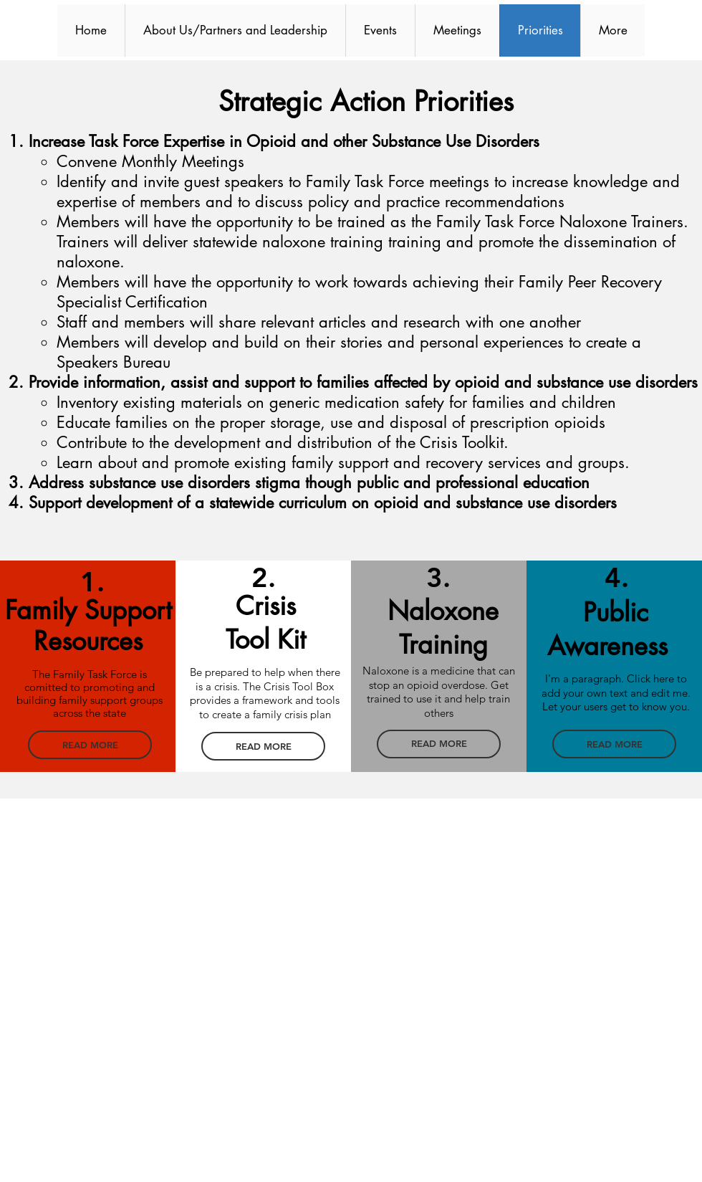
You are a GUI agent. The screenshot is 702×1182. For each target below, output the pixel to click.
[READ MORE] (90, 744)
